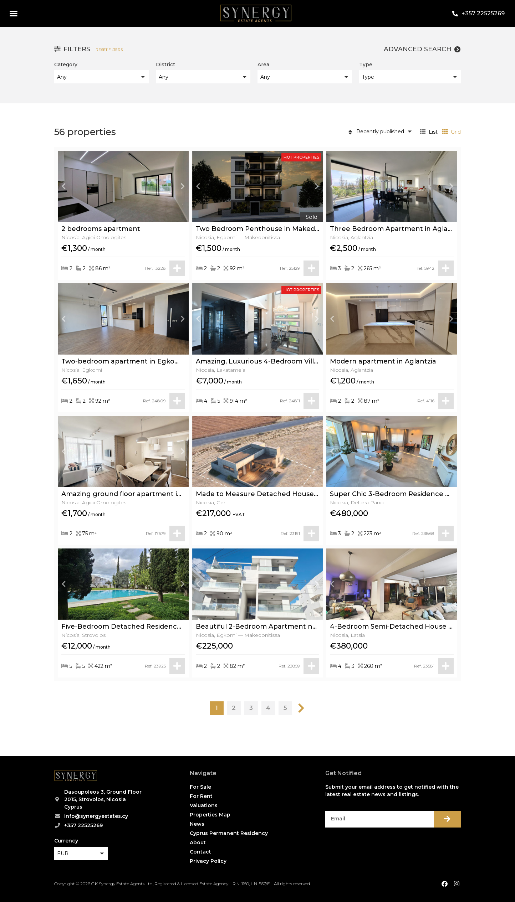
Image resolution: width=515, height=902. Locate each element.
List (429, 132)
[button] (13, 13)
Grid (451, 132)
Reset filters (109, 49)
